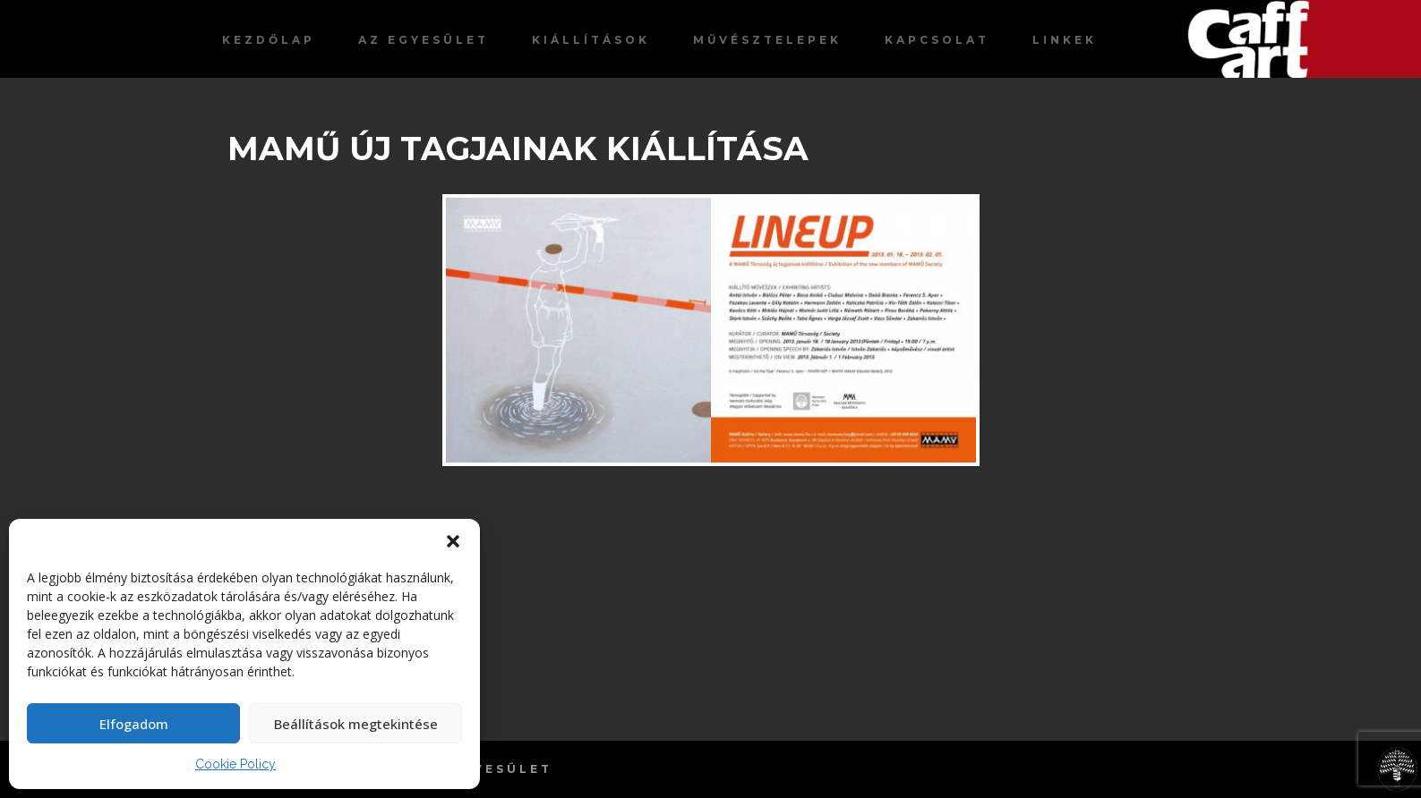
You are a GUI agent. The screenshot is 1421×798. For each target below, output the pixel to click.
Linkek (1064, 40)
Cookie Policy (235, 764)
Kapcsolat (937, 40)
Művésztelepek (767, 40)
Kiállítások (591, 40)
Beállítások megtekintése (356, 724)
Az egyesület (423, 40)
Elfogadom (133, 724)
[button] (453, 541)
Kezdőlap (268, 40)
